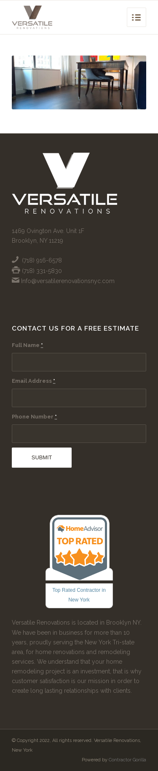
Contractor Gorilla (127, 760)
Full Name (27, 345)
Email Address (33, 381)
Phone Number (34, 416)
